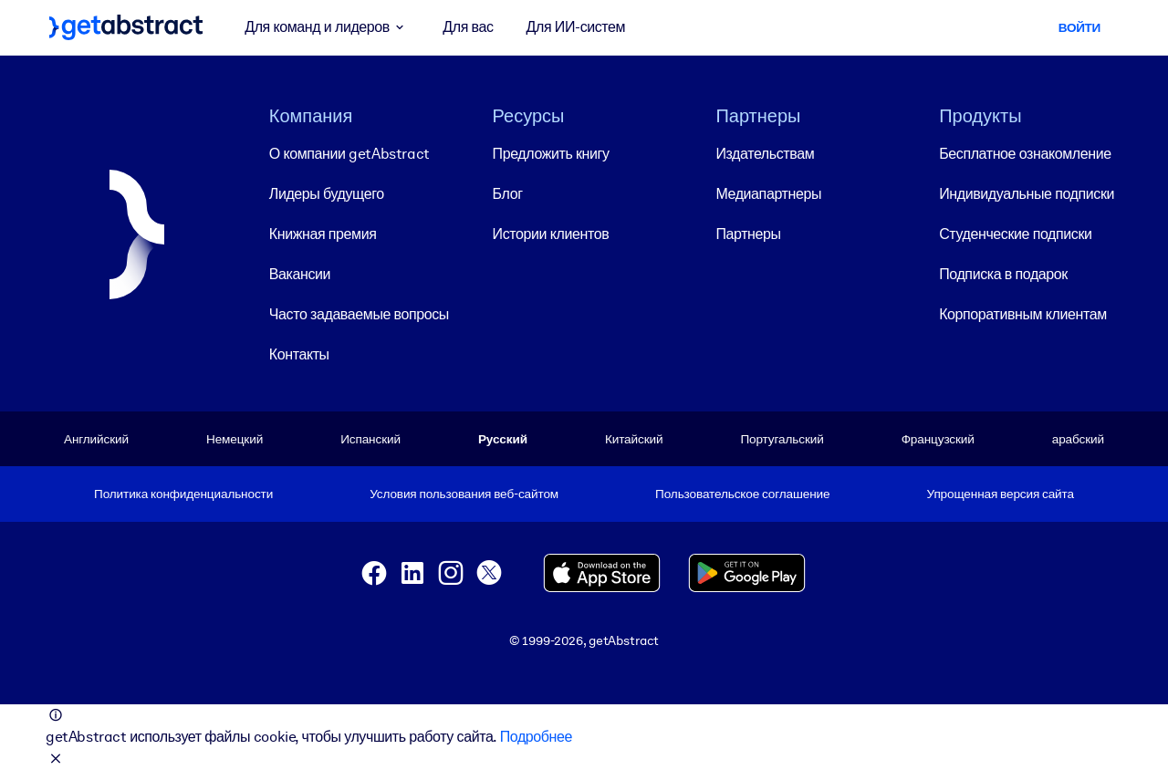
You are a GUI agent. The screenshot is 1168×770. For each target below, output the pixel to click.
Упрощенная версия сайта (1000, 493)
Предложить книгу (551, 153)
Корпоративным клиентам (1023, 314)
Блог (508, 194)
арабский (1078, 439)
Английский (96, 439)
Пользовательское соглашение (742, 493)
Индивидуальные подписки (1026, 194)
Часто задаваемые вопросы (359, 314)
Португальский (781, 439)
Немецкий (234, 439)
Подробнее (536, 736)
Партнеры (747, 234)
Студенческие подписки (1015, 234)
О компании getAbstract (349, 153)
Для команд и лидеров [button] (327, 27)
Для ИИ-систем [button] (576, 27)
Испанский (370, 439)
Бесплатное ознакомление (1025, 153)
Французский (938, 439)
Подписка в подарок (1003, 274)
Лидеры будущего (326, 194)
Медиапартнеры (768, 194)
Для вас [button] (468, 27)
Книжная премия (323, 234)
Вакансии (299, 274)
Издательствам (764, 153)
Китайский (633, 439)
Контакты (299, 354)
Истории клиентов (551, 234)
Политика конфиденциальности (183, 493)
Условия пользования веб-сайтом (464, 493)
